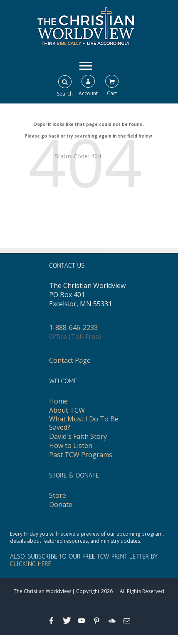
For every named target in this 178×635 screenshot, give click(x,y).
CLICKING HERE (30, 564)
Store (57, 495)
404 (96, 156)
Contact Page (70, 360)
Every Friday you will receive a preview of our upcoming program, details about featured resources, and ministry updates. (87, 537)
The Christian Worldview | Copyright (56, 591)
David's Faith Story (78, 436)
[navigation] (85, 65)
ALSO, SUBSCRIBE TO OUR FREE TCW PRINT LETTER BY (84, 560)
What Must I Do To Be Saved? (84, 423)
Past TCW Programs (80, 454)
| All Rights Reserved (139, 591)
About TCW (67, 410)
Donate (60, 504)
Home (58, 401)
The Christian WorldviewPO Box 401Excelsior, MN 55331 (87, 294)
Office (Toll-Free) (75, 336)
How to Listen (70, 445)
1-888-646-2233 (73, 327)
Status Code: (72, 156)
